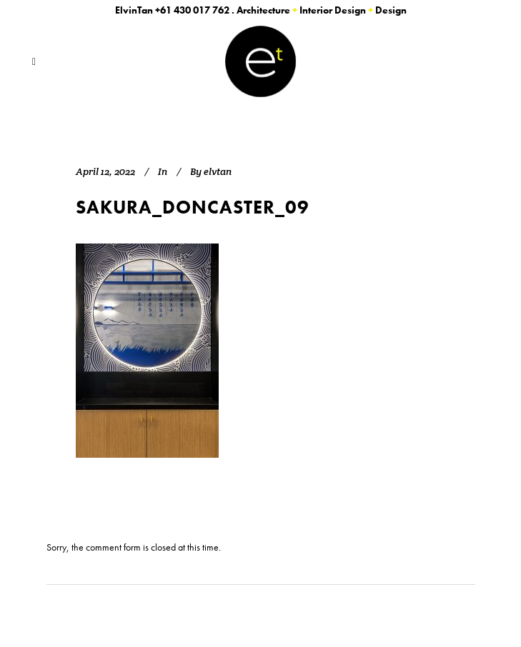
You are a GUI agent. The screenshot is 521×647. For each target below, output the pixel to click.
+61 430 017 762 (192, 10)
